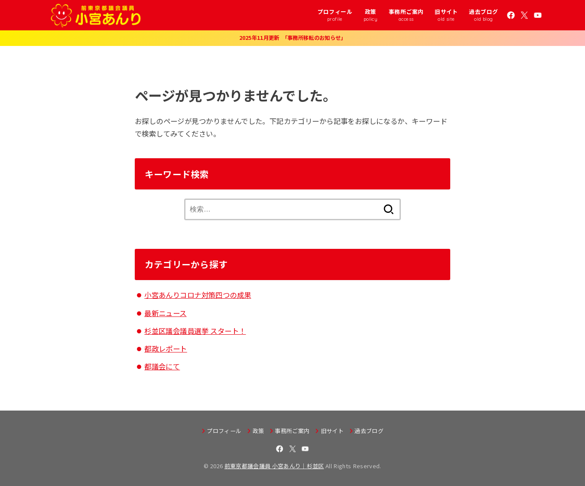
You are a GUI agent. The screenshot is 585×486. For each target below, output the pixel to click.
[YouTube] (538, 15)
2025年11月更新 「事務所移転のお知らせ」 (292, 38)
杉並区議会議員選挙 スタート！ (195, 331)
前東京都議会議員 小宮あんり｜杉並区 (274, 466)
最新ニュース (165, 313)
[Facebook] (511, 15)
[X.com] (524, 15)
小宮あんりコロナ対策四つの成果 (197, 295)
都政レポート (165, 348)
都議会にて (162, 366)
